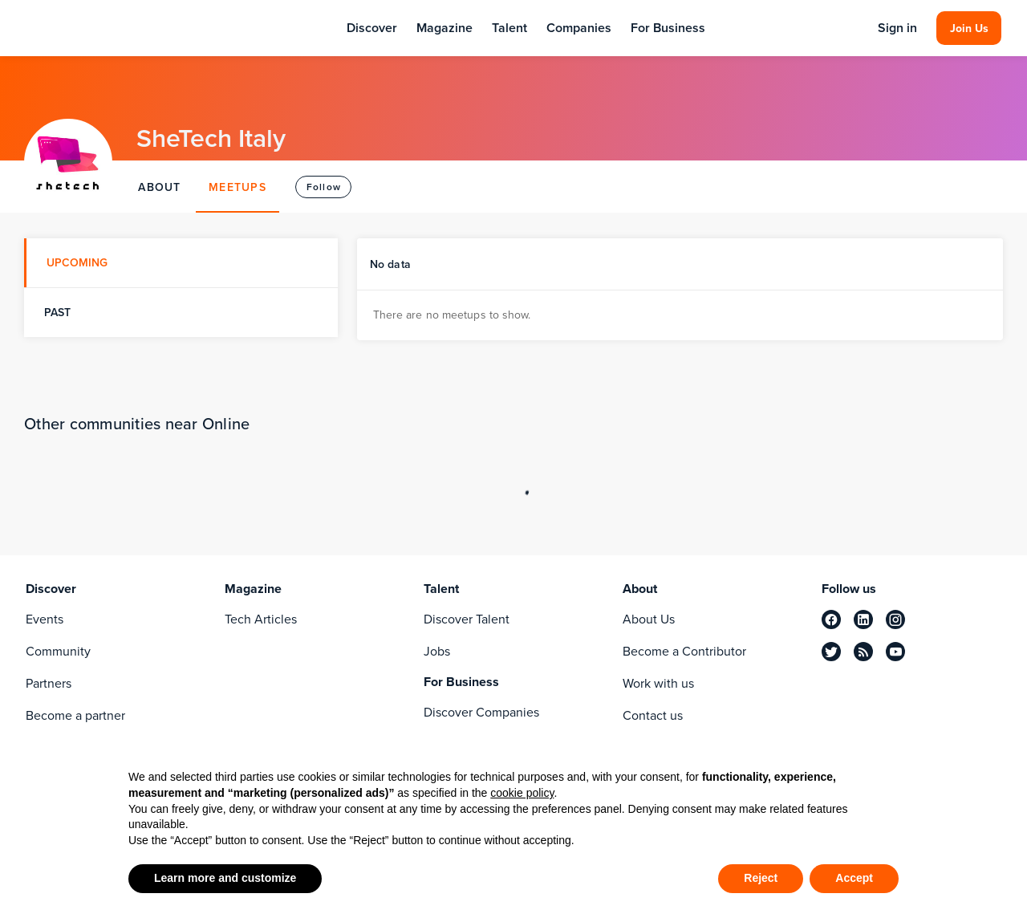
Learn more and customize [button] (225, 877)
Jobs (437, 651)
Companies (578, 27)
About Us (649, 619)
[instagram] (895, 619)
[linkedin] (863, 619)
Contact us (653, 715)
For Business (668, 27)
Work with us (658, 683)
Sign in (897, 28)
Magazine (444, 27)
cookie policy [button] (522, 792)
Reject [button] (760, 877)
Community (58, 651)
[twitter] (831, 651)
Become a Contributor (684, 651)
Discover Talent (466, 619)
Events (44, 619)
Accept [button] (854, 877)
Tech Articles (261, 619)
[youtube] (895, 651)
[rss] (863, 651)
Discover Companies (481, 712)
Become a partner (75, 715)
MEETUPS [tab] (237, 187)
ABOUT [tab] (159, 187)
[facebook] (831, 619)
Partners (48, 683)
